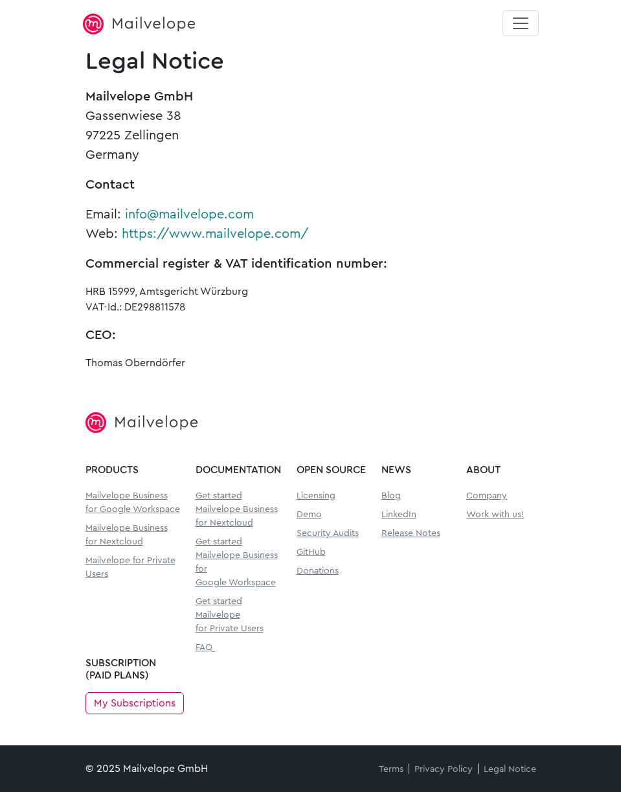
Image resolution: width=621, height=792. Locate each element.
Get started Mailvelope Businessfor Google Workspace (237, 562)
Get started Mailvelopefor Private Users (230, 615)
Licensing (316, 495)
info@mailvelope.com (189, 214)
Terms (391, 769)
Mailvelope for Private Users (130, 567)
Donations (318, 571)
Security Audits (328, 533)
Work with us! (495, 514)
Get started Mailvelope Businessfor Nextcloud (237, 509)
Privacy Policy (443, 769)
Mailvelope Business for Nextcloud (126, 535)
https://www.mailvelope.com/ (215, 233)
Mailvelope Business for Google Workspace (132, 502)
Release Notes (410, 533)
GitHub (311, 552)
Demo (309, 514)
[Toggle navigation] (520, 23)
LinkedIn (398, 514)
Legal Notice (510, 769)
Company (486, 495)
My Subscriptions (134, 703)
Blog (391, 495)
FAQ (204, 647)
